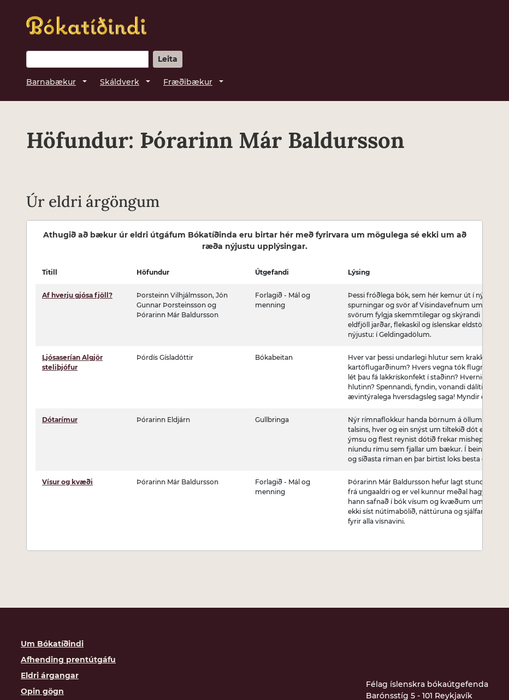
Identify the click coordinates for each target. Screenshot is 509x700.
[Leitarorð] (87, 59)
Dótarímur (60, 420)
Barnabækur (51, 82)
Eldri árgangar (50, 675)
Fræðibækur (187, 82)
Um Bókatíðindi (52, 644)
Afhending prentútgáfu (68, 660)
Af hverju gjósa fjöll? (77, 295)
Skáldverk (119, 82)
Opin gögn (42, 691)
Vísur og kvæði (67, 482)
